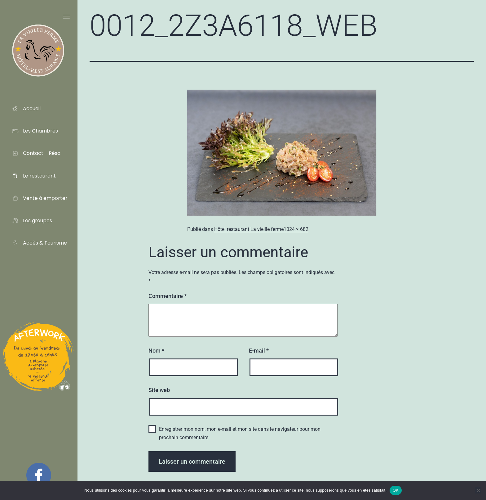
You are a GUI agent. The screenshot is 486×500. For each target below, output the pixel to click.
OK (396, 490)
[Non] (478, 490)
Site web (159, 390)
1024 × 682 (296, 229)
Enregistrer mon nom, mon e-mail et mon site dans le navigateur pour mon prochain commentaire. (239, 433)
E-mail (259, 350)
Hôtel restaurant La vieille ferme (249, 229)
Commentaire (167, 296)
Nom (156, 350)
